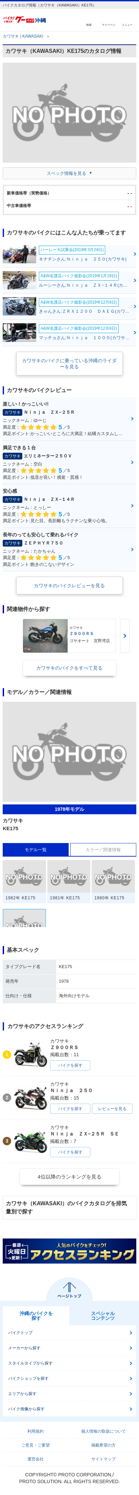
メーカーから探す (24, 1348)
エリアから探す (22, 1393)
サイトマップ (103, 1459)
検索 (89, 24)
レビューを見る (112, 1108)
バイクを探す (70, 1065)
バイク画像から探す (26, 1409)
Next (125, 636)
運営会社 (35, 1459)
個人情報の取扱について (103, 1431)
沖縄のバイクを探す (36, 1316)
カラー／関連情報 (103, 849)
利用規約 (35, 1431)
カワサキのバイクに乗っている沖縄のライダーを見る (69, 363)
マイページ (108, 24)
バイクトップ (20, 1332)
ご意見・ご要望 (35, 1445)
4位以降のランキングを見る (69, 1177)
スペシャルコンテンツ (103, 1316)
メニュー (127, 24)
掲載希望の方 (103, 1445)
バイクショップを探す (28, 1378)
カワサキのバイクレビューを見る (69, 585)
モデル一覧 (36, 849)
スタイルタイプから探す (30, 1363)
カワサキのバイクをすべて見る (69, 668)
